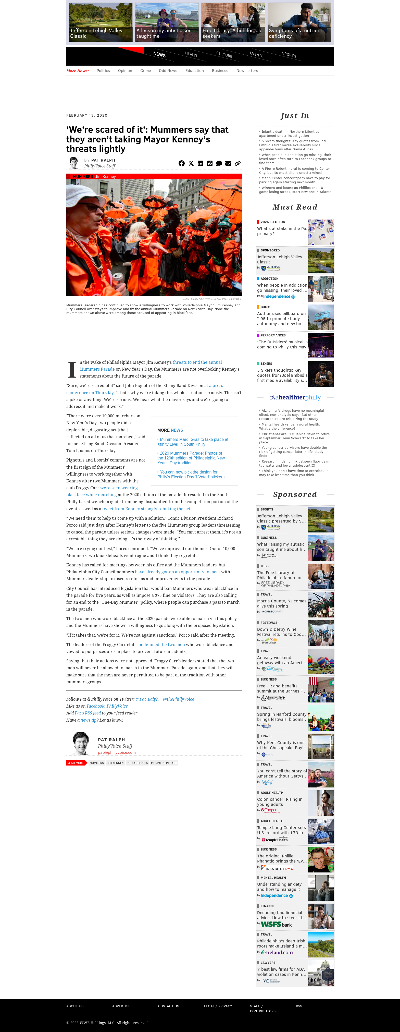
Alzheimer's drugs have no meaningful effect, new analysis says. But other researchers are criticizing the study (291, 414)
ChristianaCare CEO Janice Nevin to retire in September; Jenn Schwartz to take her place (294, 437)
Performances (273, 335)
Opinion (125, 70)
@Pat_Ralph (147, 699)
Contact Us (168, 1005)
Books (266, 307)
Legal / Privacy (218, 1005)
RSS (299, 1005)
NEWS (177, 430)
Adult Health (272, 792)
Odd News (168, 70)
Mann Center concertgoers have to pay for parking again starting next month (294, 179)
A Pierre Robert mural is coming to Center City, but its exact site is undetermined (294, 170)
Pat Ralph (103, 160)
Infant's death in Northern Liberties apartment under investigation (289, 133)
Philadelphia (137, 763)
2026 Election (273, 222)
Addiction (270, 278)
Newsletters (247, 70)
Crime (145, 70)
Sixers (266, 363)
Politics (103, 70)
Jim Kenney (105, 176)
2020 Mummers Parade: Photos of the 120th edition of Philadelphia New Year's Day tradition (191, 458)
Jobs (265, 566)
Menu (74, 56)
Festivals (269, 622)
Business (220, 70)
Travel (266, 594)
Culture (224, 54)
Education (194, 70)
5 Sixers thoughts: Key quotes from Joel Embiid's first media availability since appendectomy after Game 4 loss (292, 144)
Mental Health (273, 877)
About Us (74, 1005)
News (159, 54)
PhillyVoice (101, 56)
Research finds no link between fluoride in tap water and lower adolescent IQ (294, 463)
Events (257, 54)
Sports (289, 54)
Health (191, 54)
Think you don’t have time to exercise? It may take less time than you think (293, 472)
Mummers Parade (164, 763)
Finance (267, 906)
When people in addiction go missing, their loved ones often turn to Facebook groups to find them (295, 158)
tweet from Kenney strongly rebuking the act (146, 508)
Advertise (121, 1005)
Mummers (83, 176)
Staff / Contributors (263, 1008)
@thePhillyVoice (178, 699)
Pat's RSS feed (88, 713)
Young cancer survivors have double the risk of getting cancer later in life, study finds (293, 451)
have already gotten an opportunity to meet (177, 571)
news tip (88, 720)
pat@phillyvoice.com (117, 752)
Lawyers (268, 962)
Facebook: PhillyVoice (107, 706)
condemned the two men (160, 644)
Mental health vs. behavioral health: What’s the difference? (289, 426)
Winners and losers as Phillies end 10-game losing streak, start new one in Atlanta (295, 189)
